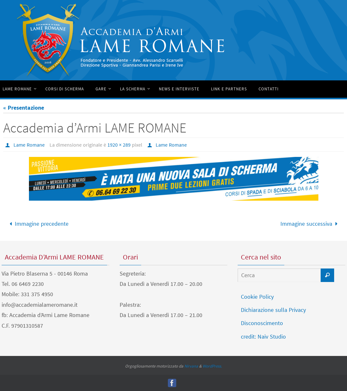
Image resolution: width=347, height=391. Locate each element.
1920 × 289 (119, 144)
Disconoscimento (262, 323)
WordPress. (212, 366)
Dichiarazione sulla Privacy (273, 310)
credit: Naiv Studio (263, 336)
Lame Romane (29, 144)
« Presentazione (23, 107)
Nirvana (191, 366)
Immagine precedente (37, 223)
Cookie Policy (257, 296)
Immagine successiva (310, 223)
